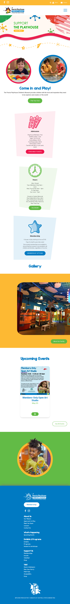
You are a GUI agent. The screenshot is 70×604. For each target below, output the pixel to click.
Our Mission (27, 519)
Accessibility (27, 574)
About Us (27, 516)
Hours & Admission (29, 567)
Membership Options (35, 253)
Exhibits (26, 542)
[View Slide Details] (35, 30)
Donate (26, 555)
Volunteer (27, 558)
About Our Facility (58, 341)
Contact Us (27, 528)
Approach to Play (29, 521)
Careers (64, 2)
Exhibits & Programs (32, 539)
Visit (25, 564)
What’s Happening (31, 532)
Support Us (28, 551)
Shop (25, 560)
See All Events (59, 424)
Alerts (55, 2)
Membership (32, 504)
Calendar (35, 208)
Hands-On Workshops (31, 546)
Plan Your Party (29, 569)
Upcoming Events (29, 535)
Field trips (27, 571)
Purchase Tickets (35, 152)
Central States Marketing (46, 598)
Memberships (28, 553)
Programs (27, 544)
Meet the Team (28, 523)
